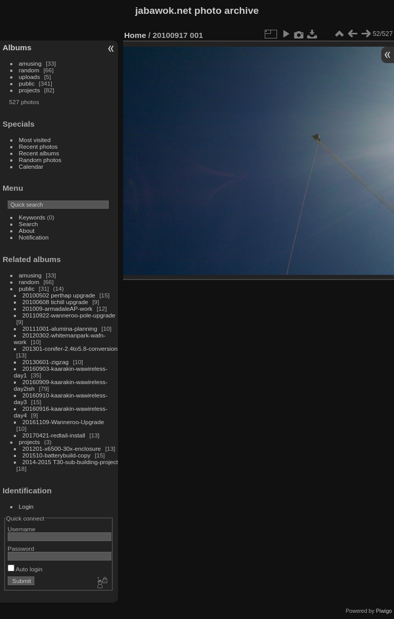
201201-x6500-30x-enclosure (62, 448)
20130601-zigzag (46, 361)
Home (135, 35)
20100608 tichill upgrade (55, 301)
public (27, 83)
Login (26, 506)
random (29, 70)
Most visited (35, 139)
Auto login (25, 569)
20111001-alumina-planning (60, 328)
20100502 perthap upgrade (59, 295)
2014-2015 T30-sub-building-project (70, 461)
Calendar (31, 166)
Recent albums (39, 153)
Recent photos (38, 146)
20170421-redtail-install (54, 435)
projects (29, 90)
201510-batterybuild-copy (57, 455)
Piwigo (384, 611)
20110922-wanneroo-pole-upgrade (69, 315)
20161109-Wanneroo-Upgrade (63, 421)
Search (28, 224)
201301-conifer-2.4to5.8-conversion (70, 348)
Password (21, 548)
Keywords (32, 217)
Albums (17, 47)
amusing (30, 63)
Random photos (40, 159)
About (27, 230)
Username (21, 529)
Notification (34, 237)
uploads (29, 76)
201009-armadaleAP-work (58, 308)
